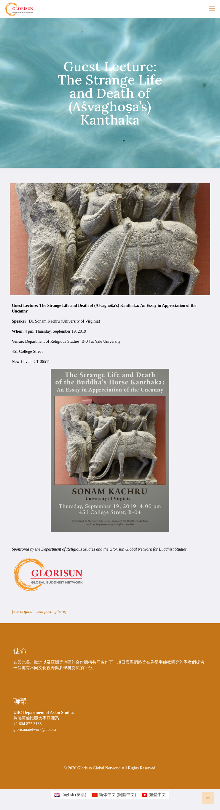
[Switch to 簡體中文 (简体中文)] (114, 795)
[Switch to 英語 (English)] (70, 795)
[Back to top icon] (208, 798)
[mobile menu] (212, 9)
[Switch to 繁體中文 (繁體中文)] (154, 795)
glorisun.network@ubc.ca (34, 729)
